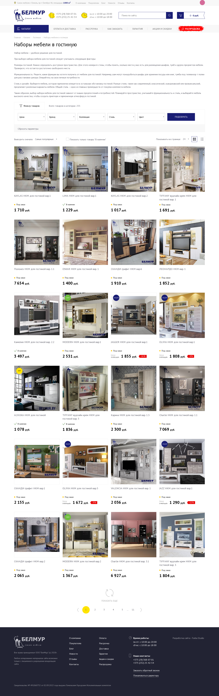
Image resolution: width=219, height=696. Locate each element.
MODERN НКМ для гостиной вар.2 (82, 561)
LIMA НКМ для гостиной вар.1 (79, 195)
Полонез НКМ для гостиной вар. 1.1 (34, 269)
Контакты (131, 3)
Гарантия (137, 28)
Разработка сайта (181, 638)
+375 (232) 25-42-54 (66, 17)
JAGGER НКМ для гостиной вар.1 (129, 342)
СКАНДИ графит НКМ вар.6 (126, 269)
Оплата (102, 638)
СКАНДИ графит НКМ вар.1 (29, 488)
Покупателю (93, 3)
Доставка (104, 648)
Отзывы (121, 3)
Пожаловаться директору (146, 675)
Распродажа (192, 28)
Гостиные (37, 37)
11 (133, 609)
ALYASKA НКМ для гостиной (30, 415)
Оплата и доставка (65, 28)
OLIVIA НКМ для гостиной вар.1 (177, 342)
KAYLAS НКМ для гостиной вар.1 (32, 195)
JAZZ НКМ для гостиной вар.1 (176, 488)
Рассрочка (92, 28)
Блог (104, 3)
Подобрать (181, 117)
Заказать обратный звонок (146, 670)
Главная (17, 37)
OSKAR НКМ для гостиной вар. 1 (81, 269)
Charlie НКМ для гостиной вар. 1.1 (178, 415)
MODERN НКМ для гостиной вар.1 (82, 342)
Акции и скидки (162, 28)
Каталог (27, 37)
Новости (111, 3)
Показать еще (109, 600)
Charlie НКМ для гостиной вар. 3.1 (130, 561)
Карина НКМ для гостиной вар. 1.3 (130, 415)
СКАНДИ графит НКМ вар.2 (29, 561)
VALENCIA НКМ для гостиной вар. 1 (131, 488)
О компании (81, 3)
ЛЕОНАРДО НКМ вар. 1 (172, 269)
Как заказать (115, 28)
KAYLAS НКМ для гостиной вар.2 (129, 195)
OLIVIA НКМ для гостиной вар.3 (80, 488)
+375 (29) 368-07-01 (66, 13)
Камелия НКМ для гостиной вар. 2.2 (34, 342)
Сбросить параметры (28, 128)
